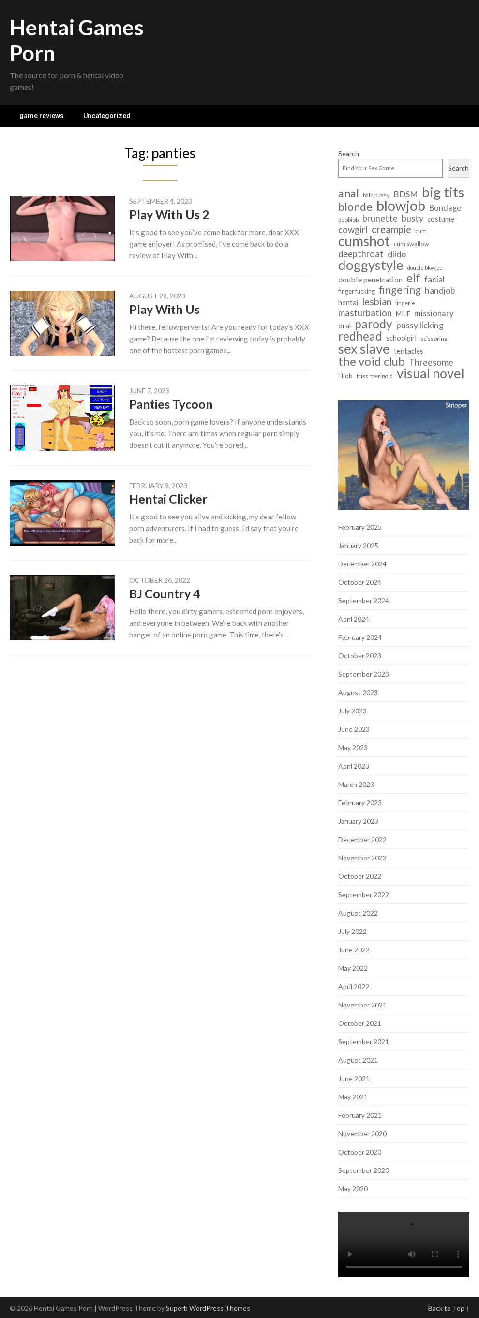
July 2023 (352, 711)
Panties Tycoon (171, 404)
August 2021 (358, 1060)
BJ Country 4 (164, 593)
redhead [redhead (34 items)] (360, 336)
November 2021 (362, 1005)
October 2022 (359, 876)
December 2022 (362, 839)
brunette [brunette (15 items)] (380, 218)
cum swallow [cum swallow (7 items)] (411, 244)
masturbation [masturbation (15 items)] (365, 313)
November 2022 (362, 858)
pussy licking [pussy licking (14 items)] (420, 325)
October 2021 (359, 1023)
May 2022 (353, 968)
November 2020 (362, 1133)
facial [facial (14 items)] (434, 279)
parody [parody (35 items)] (373, 324)
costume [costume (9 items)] (440, 219)
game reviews (41, 115)
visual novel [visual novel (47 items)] (430, 373)
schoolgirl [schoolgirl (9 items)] (401, 338)
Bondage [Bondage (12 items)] (445, 208)
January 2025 (358, 545)
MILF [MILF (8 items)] (403, 314)
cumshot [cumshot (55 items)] (364, 241)
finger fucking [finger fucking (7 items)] (356, 291)
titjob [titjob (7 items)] (345, 376)
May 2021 (353, 1097)
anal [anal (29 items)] (348, 193)
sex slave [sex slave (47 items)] (364, 348)
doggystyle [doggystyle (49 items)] (371, 265)
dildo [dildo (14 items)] (397, 254)
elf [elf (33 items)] (413, 278)
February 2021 (360, 1115)
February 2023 (360, 803)
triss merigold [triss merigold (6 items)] (375, 376)
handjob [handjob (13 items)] (440, 290)
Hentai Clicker (168, 498)
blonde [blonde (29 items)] (355, 207)
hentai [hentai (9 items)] (348, 302)
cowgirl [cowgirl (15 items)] (353, 230)
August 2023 (358, 692)
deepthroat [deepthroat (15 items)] (361, 254)
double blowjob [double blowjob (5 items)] (424, 268)
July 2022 (352, 931)
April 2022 (353, 986)
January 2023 (358, 821)
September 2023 (363, 674)
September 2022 (363, 894)
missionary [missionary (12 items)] (434, 313)
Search (348, 153)
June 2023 (354, 729)
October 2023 (359, 656)
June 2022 (354, 950)
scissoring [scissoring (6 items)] (433, 338)
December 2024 (362, 564)
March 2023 (356, 784)
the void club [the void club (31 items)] (371, 361)
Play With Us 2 (169, 214)
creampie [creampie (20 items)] (391, 229)
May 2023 (353, 747)
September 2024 (363, 600)
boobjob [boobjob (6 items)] (348, 219)
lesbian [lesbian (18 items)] (376, 301)
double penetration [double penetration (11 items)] (370, 279)
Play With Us (164, 309)
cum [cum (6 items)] (421, 231)
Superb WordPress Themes (208, 1308)
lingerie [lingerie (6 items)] (405, 303)
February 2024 (360, 637)
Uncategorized (107, 115)
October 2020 (359, 1152)
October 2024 (359, 582)
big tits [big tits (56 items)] (443, 192)
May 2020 (353, 1189)
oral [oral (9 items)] (344, 326)
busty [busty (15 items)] (412, 218)
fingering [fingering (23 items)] (400, 290)
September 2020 (363, 1170)
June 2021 (354, 1078)
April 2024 (353, 619)
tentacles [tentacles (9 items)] (408, 351)
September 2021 (363, 1041)
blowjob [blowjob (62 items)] (400, 205)
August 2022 (358, 913)
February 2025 (360, 527)
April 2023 (353, 766)
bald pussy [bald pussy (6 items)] (376, 195)
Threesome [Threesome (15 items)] (431, 362)
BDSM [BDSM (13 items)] (405, 194)
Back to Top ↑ (448, 1308)
